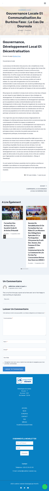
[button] (44, 486)
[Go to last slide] (4, 237)
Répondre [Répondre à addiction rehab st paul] (6, 299)
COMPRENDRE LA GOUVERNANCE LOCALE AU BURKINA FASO (36, 188)
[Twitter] (24, 487)
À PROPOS (24, 413)
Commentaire (8, 318)
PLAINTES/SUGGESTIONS (24, 425)
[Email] (24, 349)
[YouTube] (27, 487)
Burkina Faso (17, 56)
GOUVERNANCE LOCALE (24, 10)
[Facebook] (20, 487)
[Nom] (24, 341)
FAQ (24, 419)
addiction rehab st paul (17, 286)
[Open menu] (45, 3)
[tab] (21, 268)
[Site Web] (24, 357)
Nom (5, 341)
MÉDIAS (24, 422)
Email (6, 349)
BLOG (24, 411)
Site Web (6, 357)
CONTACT (24, 416)
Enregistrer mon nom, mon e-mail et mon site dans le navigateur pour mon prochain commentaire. (25, 362)
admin (21, 30)
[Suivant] (44, 237)
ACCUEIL (24, 408)
